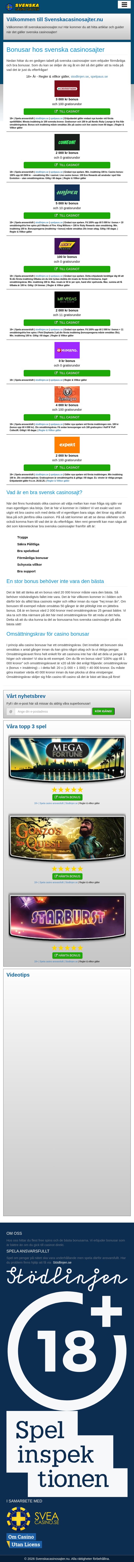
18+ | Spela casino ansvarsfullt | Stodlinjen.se (56, 803)
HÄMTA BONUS (67, 797)
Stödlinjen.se (62, 1262)
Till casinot (67, 111)
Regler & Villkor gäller (50, 430)
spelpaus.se (99, 76)
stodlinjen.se (80, 76)
